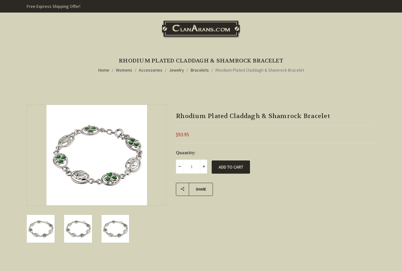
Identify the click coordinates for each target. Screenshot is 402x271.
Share (191, 189)
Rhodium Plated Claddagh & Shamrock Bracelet (259, 70)
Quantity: (186, 152)
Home (103, 70)
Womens (124, 70)
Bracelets (200, 70)
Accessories (150, 70)
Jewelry (176, 70)
